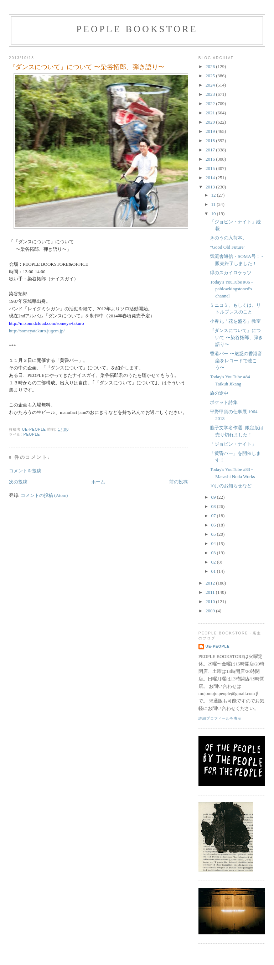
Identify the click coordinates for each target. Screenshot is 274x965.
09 (214, 497)
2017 (211, 149)
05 (214, 534)
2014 (211, 177)
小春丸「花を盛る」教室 (235, 321)
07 (214, 515)
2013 (211, 187)
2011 (211, 592)
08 (214, 506)
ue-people (218, 646)
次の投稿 (18, 481)
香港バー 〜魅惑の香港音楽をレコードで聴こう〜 (236, 360)
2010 (211, 601)
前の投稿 (178, 481)
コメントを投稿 (25, 470)
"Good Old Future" (227, 247)
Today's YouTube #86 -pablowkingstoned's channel (231, 289)
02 (214, 562)
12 (214, 195)
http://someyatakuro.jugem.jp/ (37, 330)
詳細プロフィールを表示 (220, 718)
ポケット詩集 (224, 402)
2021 (211, 112)
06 (214, 525)
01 (214, 571)
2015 (211, 168)
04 (214, 543)
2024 (211, 85)
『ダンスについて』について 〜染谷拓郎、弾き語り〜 (236, 337)
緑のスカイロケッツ (231, 272)
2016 (211, 159)
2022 (211, 103)
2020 (211, 122)
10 (214, 213)
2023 (211, 94)
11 (214, 204)
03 (214, 552)
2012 (211, 583)
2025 (211, 75)
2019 (211, 131)
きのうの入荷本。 (228, 237)
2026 (211, 66)
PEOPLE (32, 434)
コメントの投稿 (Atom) (44, 495)
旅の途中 (219, 393)
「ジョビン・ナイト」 (233, 444)
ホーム (98, 481)
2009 (211, 610)
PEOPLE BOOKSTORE (137, 29)
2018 (211, 140)
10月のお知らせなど (231, 485)
